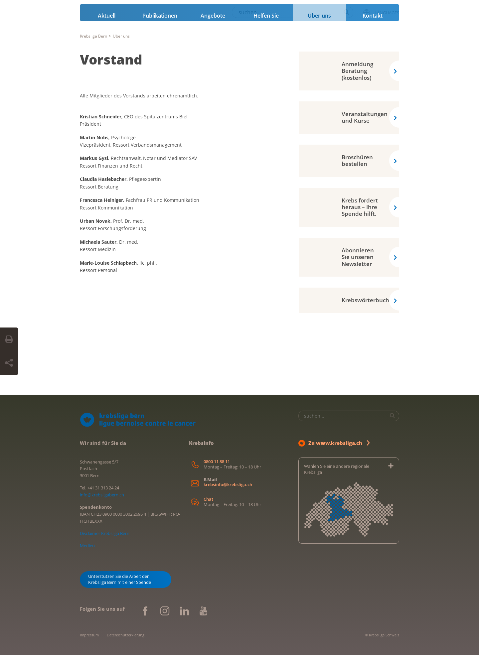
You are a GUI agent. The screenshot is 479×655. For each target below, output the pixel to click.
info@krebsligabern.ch (102, 495)
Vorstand (111, 59)
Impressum (89, 634)
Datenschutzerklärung (125, 634)
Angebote (213, 16)
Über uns (319, 16)
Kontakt (373, 16)
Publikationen (159, 16)
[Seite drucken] (9, 339)
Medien (87, 546)
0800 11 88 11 (217, 461)
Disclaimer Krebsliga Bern (104, 533)
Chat (208, 499)
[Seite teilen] (9, 363)
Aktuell (106, 16)
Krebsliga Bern (93, 36)
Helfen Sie (266, 16)
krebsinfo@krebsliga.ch (228, 484)
